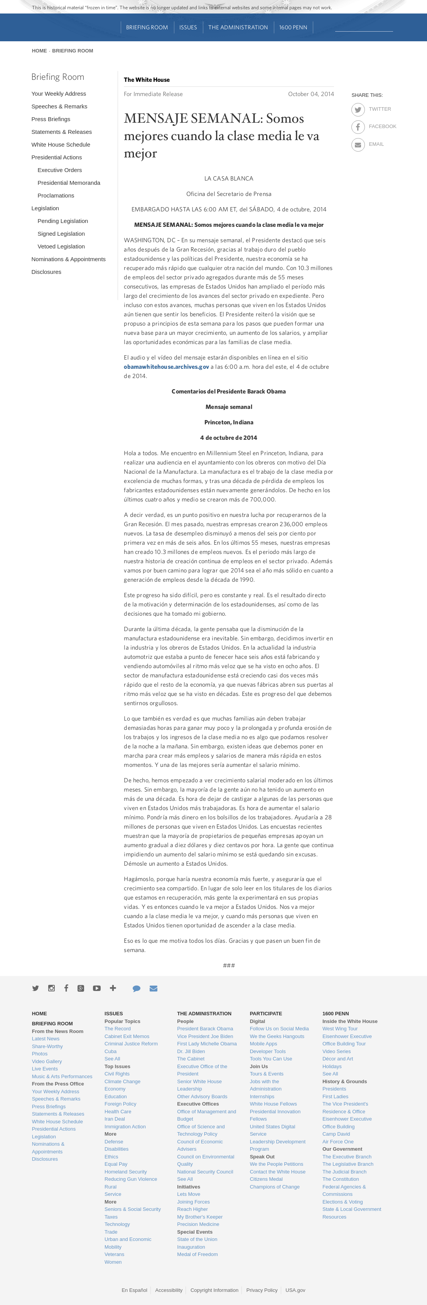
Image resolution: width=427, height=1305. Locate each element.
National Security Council (205, 1172)
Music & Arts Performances (62, 1076)
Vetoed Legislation (61, 246)
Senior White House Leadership (199, 1085)
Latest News (46, 1039)
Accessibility (169, 1290)
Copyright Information (214, 1290)
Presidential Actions (56, 157)
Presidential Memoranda (68, 182)
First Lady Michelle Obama (207, 1044)
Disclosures (46, 271)
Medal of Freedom (197, 1254)
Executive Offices (198, 1104)
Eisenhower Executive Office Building (347, 1122)
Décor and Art (337, 1059)
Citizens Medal (266, 1179)
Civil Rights (117, 1074)
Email (375, 142)
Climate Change (122, 1081)
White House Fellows (273, 1104)
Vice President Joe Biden (205, 1036)
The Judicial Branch (344, 1172)
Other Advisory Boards (202, 1096)
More (110, 1134)
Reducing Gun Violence (131, 1179)
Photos (39, 1054)
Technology (117, 1224)
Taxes (111, 1217)
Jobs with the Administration (266, 1085)
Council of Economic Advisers (200, 1145)
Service (113, 1194)
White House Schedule (60, 144)
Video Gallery (47, 1061)
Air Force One (338, 1142)
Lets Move (188, 1194)
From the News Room (58, 1031)
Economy (115, 1089)
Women (113, 1262)
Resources (334, 1217)
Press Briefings (50, 119)
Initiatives (188, 1187)
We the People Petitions (277, 1164)
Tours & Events (267, 1074)
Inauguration (191, 1247)
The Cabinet (190, 1059)
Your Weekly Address (58, 93)
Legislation (45, 208)
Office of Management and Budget (206, 1115)
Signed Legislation (61, 233)
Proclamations (55, 195)
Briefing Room (147, 27)
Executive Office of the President (202, 1070)
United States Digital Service (272, 1130)
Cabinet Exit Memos (127, 1036)
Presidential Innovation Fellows (275, 1115)
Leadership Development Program (278, 1145)
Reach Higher (192, 1209)
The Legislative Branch (347, 1164)
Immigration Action (125, 1126)
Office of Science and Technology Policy (200, 1130)
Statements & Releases (61, 131)
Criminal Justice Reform (131, 1044)
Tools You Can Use (271, 1059)
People (185, 1021)
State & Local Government (351, 1209)
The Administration (238, 27)
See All (112, 1059)
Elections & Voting (342, 1202)
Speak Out (262, 1157)
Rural (110, 1187)
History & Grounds (344, 1081)
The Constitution (340, 1179)
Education (116, 1096)
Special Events (195, 1232)
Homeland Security (126, 1172)
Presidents (334, 1089)
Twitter (375, 107)
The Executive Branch (346, 1157)
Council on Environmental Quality (205, 1160)
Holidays (332, 1066)
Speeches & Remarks (59, 106)
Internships (262, 1096)
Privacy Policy (262, 1290)
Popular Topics (122, 1021)
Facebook (375, 125)
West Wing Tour (340, 1029)
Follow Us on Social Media (279, 1029)
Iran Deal (115, 1119)
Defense (114, 1142)
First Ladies (335, 1096)
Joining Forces (193, 1202)
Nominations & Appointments (68, 259)
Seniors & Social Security (133, 1209)
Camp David (336, 1134)
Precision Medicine (198, 1224)
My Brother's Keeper (200, 1217)
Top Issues (117, 1066)
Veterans (114, 1254)
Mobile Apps (263, 1044)
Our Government (342, 1149)
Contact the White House (278, 1172)
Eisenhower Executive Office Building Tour (347, 1040)
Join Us (259, 1066)
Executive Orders (59, 170)
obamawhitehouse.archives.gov (166, 366)
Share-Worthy (47, 1046)
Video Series (336, 1051)
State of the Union (197, 1239)
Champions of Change (275, 1187)
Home (39, 51)
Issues (188, 27)
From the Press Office (58, 1084)
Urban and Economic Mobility (128, 1243)
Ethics (111, 1157)
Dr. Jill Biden (191, 1051)
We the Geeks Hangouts (277, 1036)
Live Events (45, 1069)
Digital (257, 1021)
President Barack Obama (205, 1029)
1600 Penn (293, 27)
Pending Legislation (62, 221)
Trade (111, 1232)
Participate (266, 1013)
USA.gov (295, 1290)
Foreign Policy (120, 1104)
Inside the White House (350, 1021)
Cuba (110, 1051)
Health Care (118, 1111)
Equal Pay (116, 1164)
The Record (118, 1029)
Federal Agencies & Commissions (344, 1190)
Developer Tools (268, 1051)
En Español (134, 1290)
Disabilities (116, 1149)
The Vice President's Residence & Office (345, 1107)
